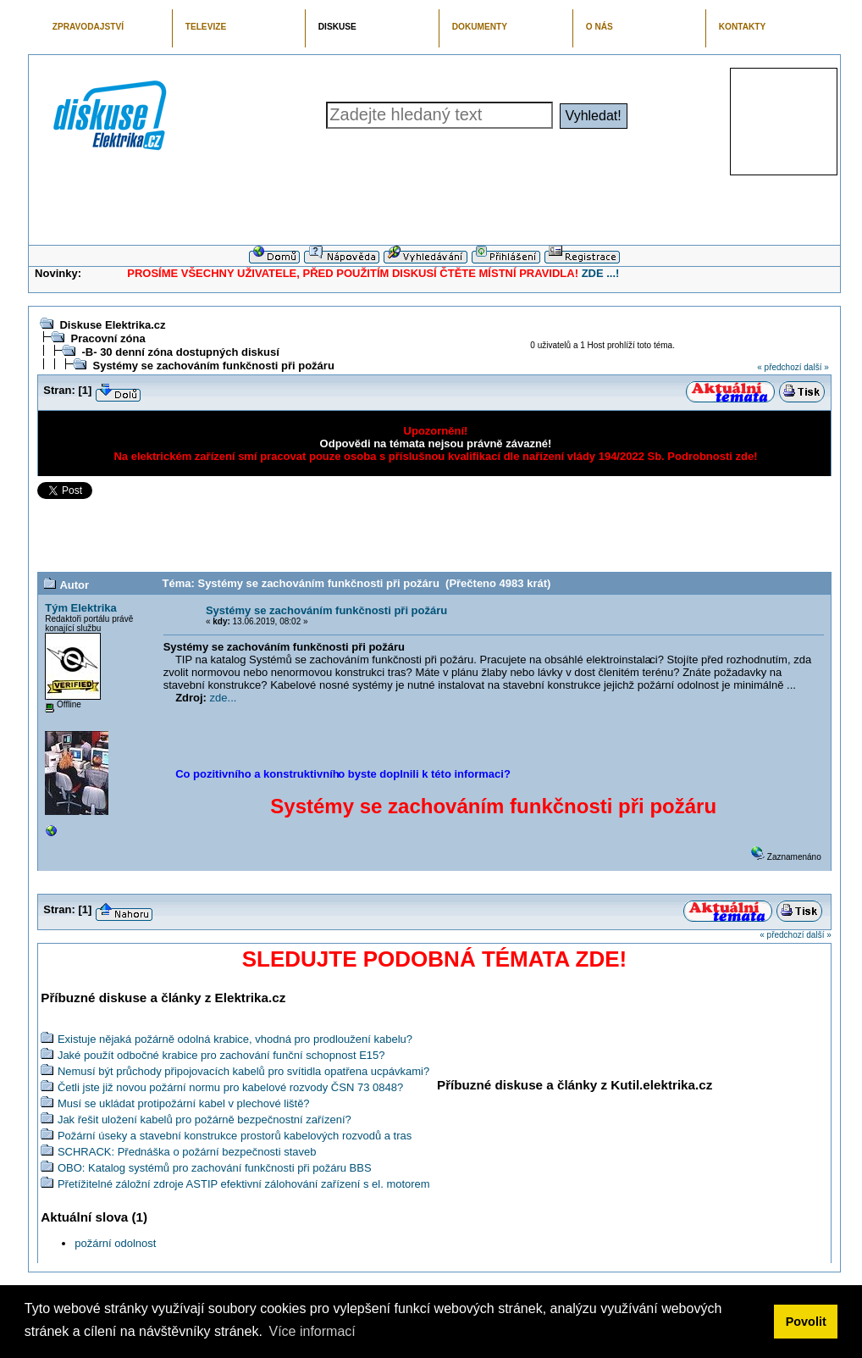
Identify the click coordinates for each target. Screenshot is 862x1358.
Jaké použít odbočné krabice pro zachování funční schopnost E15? (221, 1055)
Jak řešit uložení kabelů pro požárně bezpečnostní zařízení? (204, 1119)
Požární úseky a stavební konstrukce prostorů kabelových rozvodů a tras (235, 1135)
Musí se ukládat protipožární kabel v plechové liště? (184, 1103)
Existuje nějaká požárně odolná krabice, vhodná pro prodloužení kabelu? (235, 1039)
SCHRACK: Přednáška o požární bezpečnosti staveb (187, 1151)
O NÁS (599, 26)
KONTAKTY (742, 26)
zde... (223, 697)
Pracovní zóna (107, 338)
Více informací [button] (311, 1331)
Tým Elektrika (81, 607)
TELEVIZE (205, 26)
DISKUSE (337, 26)
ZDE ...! (601, 273)
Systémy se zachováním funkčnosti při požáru (213, 365)
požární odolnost (115, 1243)
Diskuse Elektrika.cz (112, 325)
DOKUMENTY (479, 26)
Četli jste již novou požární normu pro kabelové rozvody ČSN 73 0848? (230, 1087)
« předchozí (779, 367)
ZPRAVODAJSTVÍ (88, 26)
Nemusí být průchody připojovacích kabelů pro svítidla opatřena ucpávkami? (243, 1071)
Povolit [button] (806, 1321)
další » (816, 367)
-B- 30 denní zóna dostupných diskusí (180, 352)
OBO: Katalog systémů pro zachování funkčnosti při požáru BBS (215, 1167)
